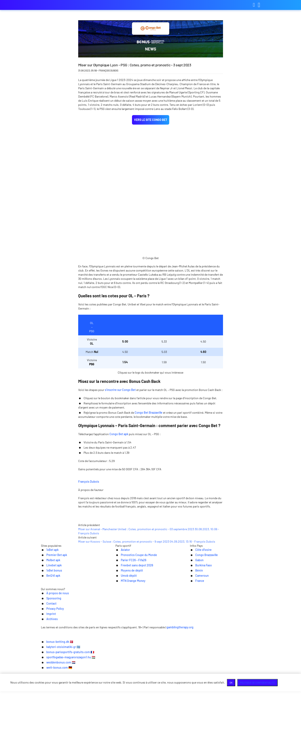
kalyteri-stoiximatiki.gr (108, 718)
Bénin (194, 644)
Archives (207, 676)
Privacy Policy (169, 676)
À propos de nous (99, 676)
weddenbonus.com (133, 724)
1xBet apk (48, 623)
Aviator (120, 623)
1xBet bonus (50, 644)
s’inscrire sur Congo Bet (120, 395)
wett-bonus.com (170, 724)
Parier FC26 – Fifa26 (129, 634)
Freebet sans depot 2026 (133, 639)
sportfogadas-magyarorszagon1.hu (220, 718)
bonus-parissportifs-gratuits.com (159, 718)
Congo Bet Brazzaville (148, 417)
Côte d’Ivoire (199, 623)
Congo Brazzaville (203, 628)
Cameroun (197, 650)
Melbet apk (49, 634)
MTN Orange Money (129, 655)
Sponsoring (126, 676)
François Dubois (119, 486)
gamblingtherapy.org (213, 693)
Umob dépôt (124, 650)
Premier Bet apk (52, 628)
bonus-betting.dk (68, 718)
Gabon (194, 634)
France (195, 655)
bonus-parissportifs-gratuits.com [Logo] (61, 5)
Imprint (190, 676)
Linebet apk (49, 639)
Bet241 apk (49, 650)
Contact (147, 676)
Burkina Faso (199, 639)
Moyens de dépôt (127, 644)
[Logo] (150, 685)
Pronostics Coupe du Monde (135, 628)
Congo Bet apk (118, 439)
